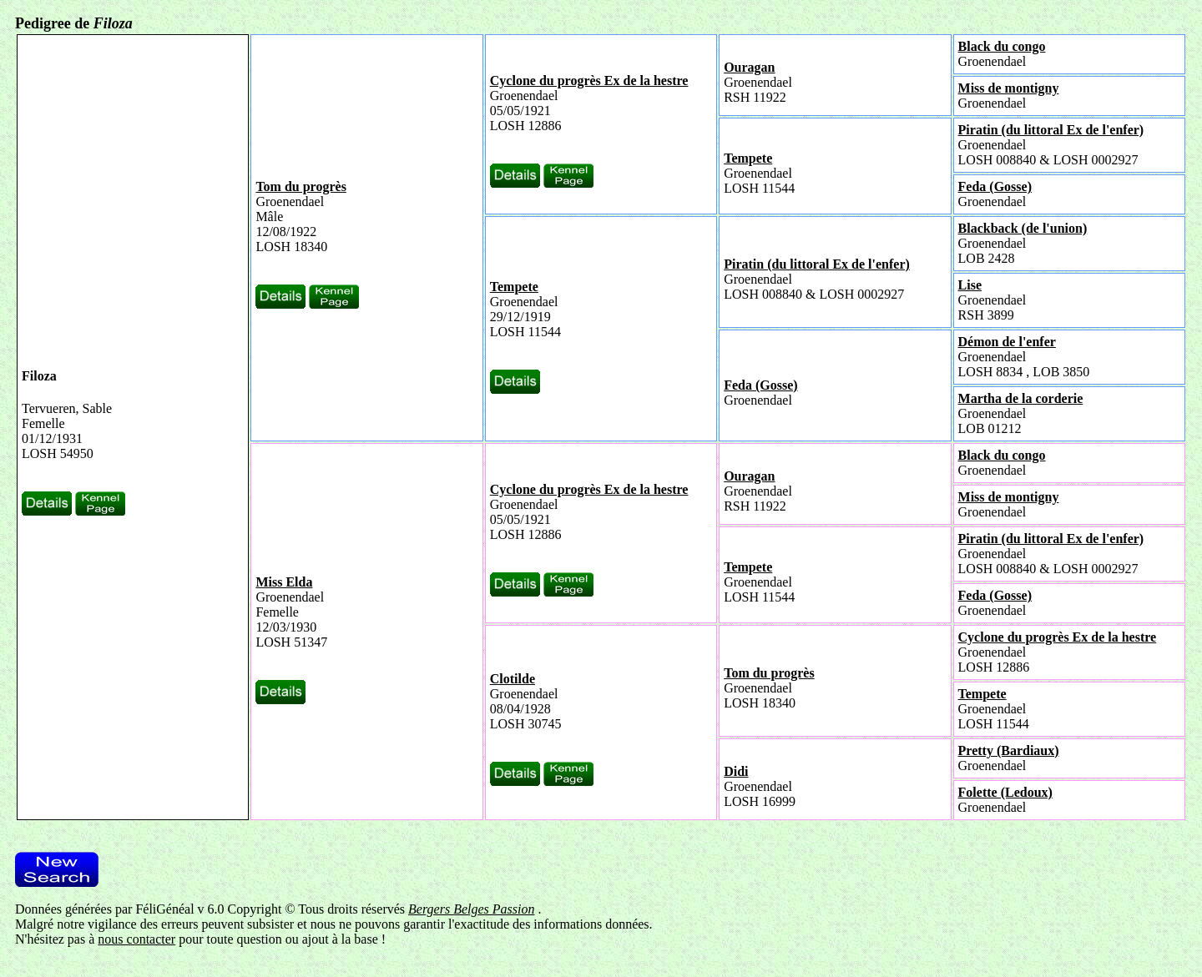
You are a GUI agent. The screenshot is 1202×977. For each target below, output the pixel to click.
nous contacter (136, 939)
